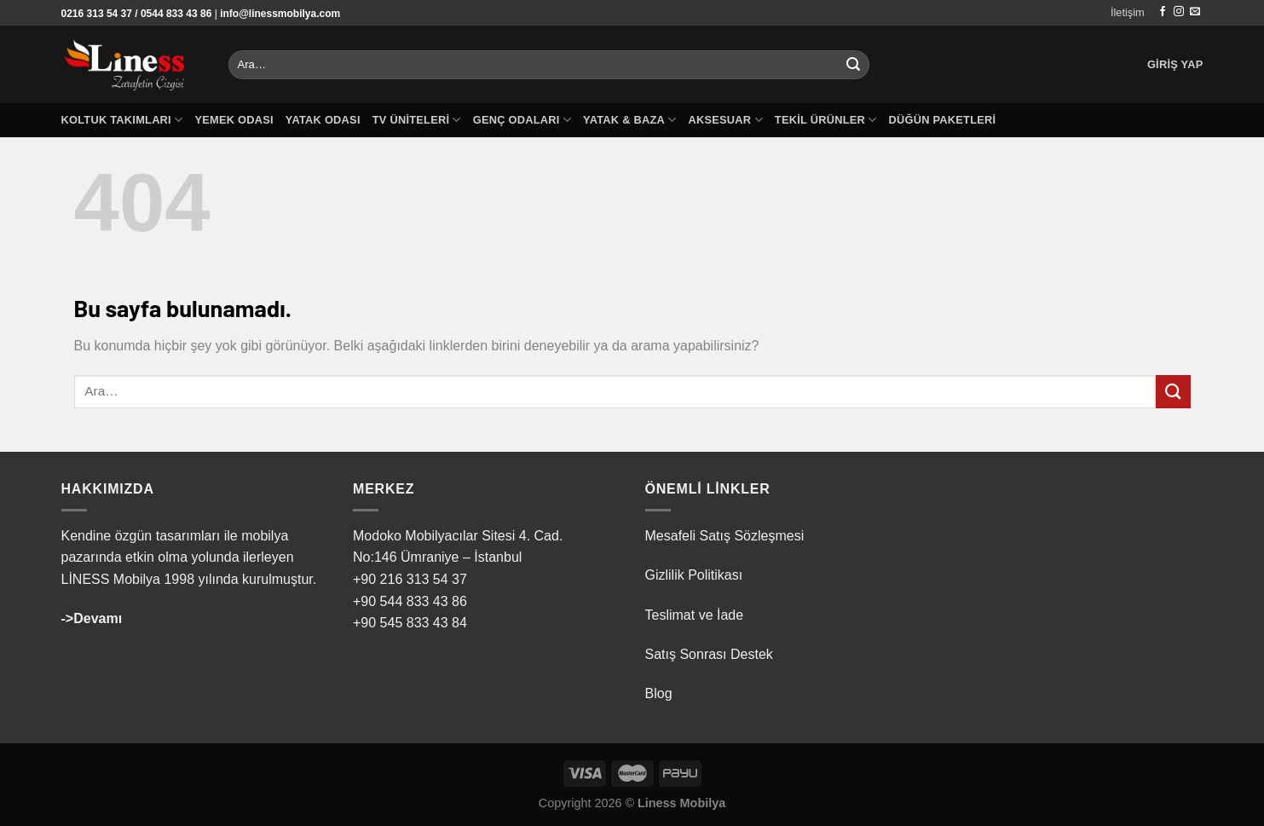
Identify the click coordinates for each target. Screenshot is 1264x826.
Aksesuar (725, 120)
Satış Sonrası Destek (709, 654)
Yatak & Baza (629, 120)
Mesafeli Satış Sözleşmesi (725, 536)
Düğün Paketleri (942, 119)
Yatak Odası (323, 119)
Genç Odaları (522, 120)
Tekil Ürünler (826, 120)
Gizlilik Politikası (694, 575)
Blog (658, 693)
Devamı (97, 618)
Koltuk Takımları (122, 120)
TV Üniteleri (416, 120)
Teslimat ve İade (694, 615)
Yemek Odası (233, 119)
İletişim (1128, 12)
